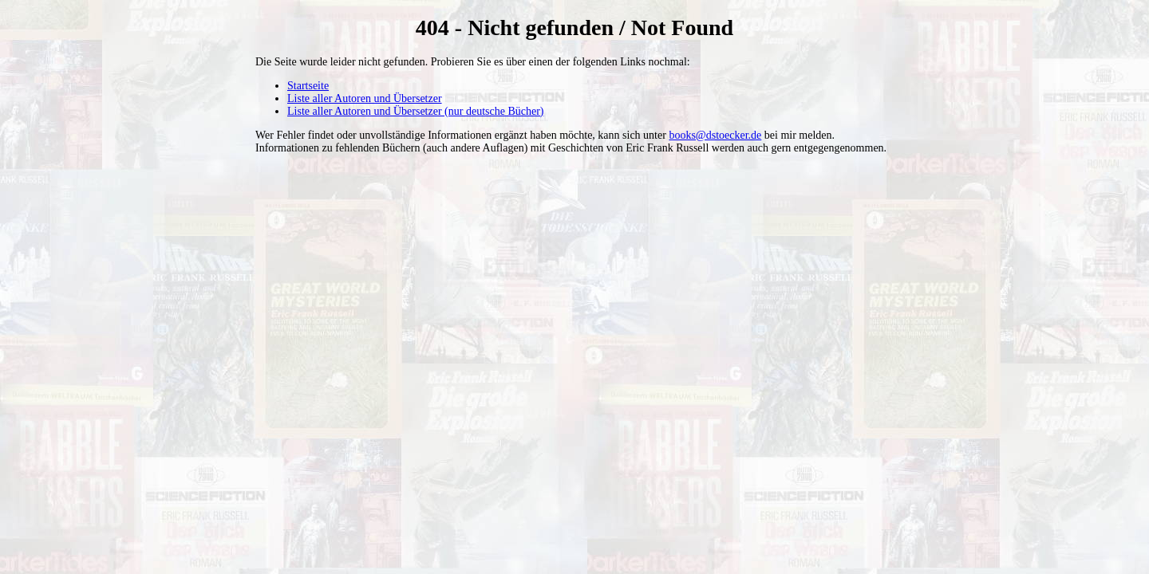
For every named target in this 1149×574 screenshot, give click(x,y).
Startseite (308, 86)
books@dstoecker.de (715, 135)
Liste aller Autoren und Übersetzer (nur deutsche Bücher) (415, 111)
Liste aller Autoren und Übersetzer (364, 98)
